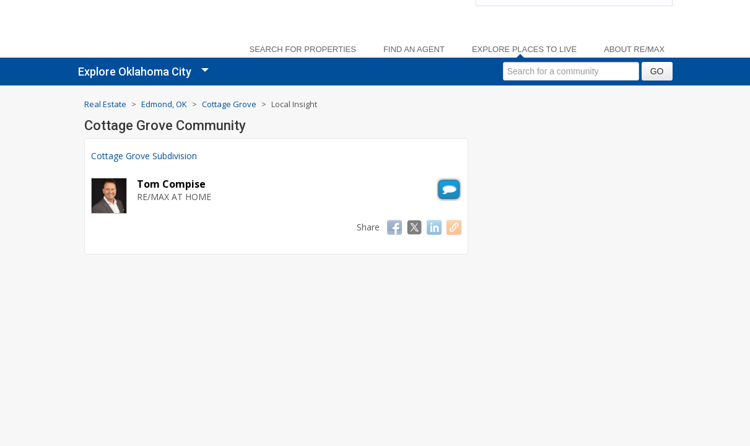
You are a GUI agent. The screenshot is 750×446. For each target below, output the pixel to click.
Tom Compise (171, 184)
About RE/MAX (634, 49)
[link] (152, 31)
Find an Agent (414, 49)
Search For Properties (303, 49)
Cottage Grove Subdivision (144, 156)
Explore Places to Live (524, 49)
